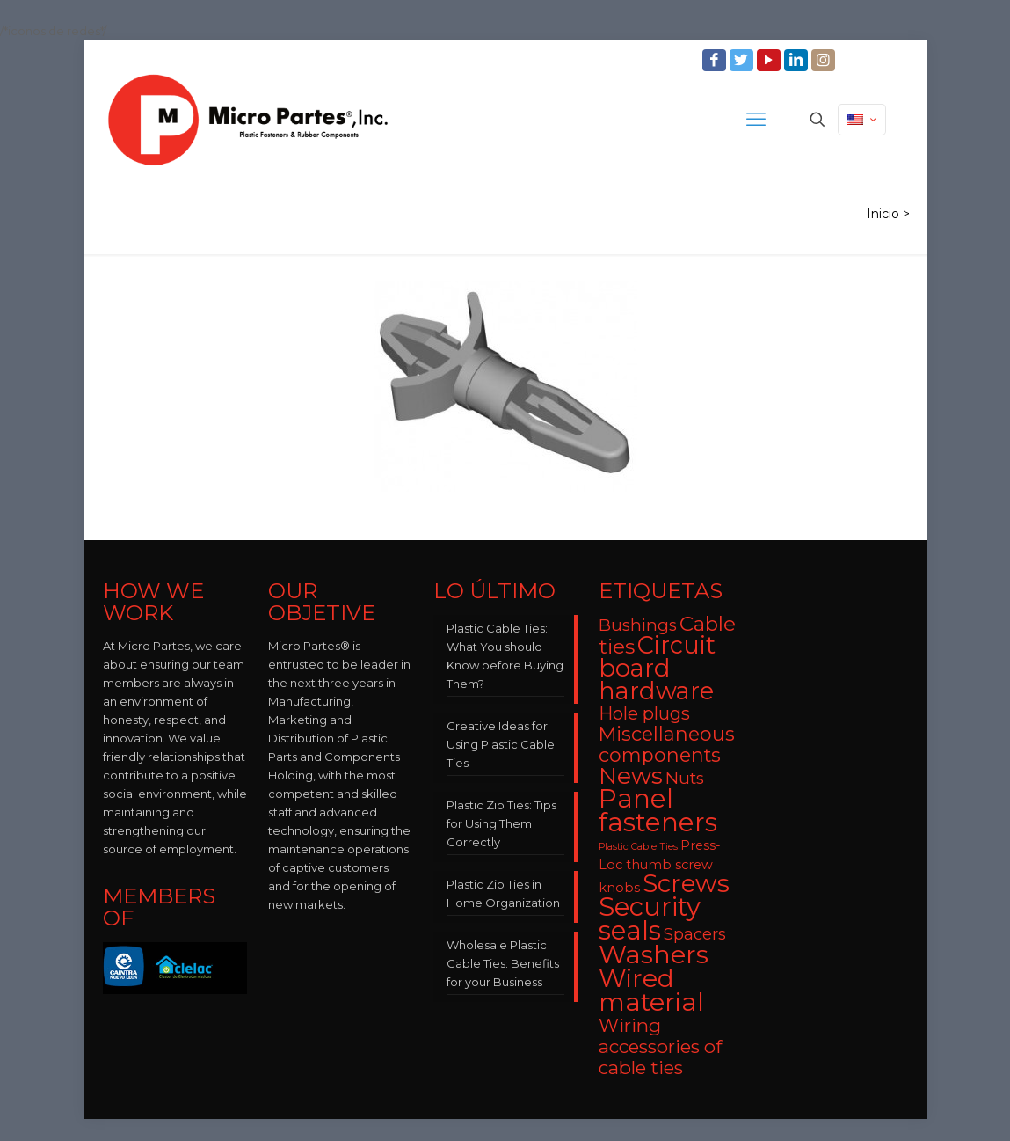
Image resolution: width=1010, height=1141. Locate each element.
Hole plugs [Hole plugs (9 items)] (644, 713)
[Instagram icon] (825, 60)
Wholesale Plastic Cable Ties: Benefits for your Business (503, 963)
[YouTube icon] (770, 60)
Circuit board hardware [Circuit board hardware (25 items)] (657, 668)
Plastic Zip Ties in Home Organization (503, 893)
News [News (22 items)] (631, 776)
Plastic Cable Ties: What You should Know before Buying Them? (505, 656)
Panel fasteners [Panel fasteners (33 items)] (658, 810)
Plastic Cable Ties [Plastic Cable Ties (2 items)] (638, 846)
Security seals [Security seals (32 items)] (650, 918)
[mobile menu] (756, 120)
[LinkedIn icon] (797, 60)
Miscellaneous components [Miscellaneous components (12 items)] (667, 744)
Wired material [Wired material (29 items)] (651, 989)
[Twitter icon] (743, 60)
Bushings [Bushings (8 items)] (638, 625)
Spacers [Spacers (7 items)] (695, 934)
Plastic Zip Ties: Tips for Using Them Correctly (501, 823)
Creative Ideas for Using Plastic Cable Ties (501, 744)
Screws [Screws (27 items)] (686, 883)
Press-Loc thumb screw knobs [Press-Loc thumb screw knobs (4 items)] (660, 866)
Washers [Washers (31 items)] (653, 954)
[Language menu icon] (862, 119)
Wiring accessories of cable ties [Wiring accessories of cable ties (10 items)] (660, 1046)
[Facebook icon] (716, 60)
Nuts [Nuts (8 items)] (684, 778)
